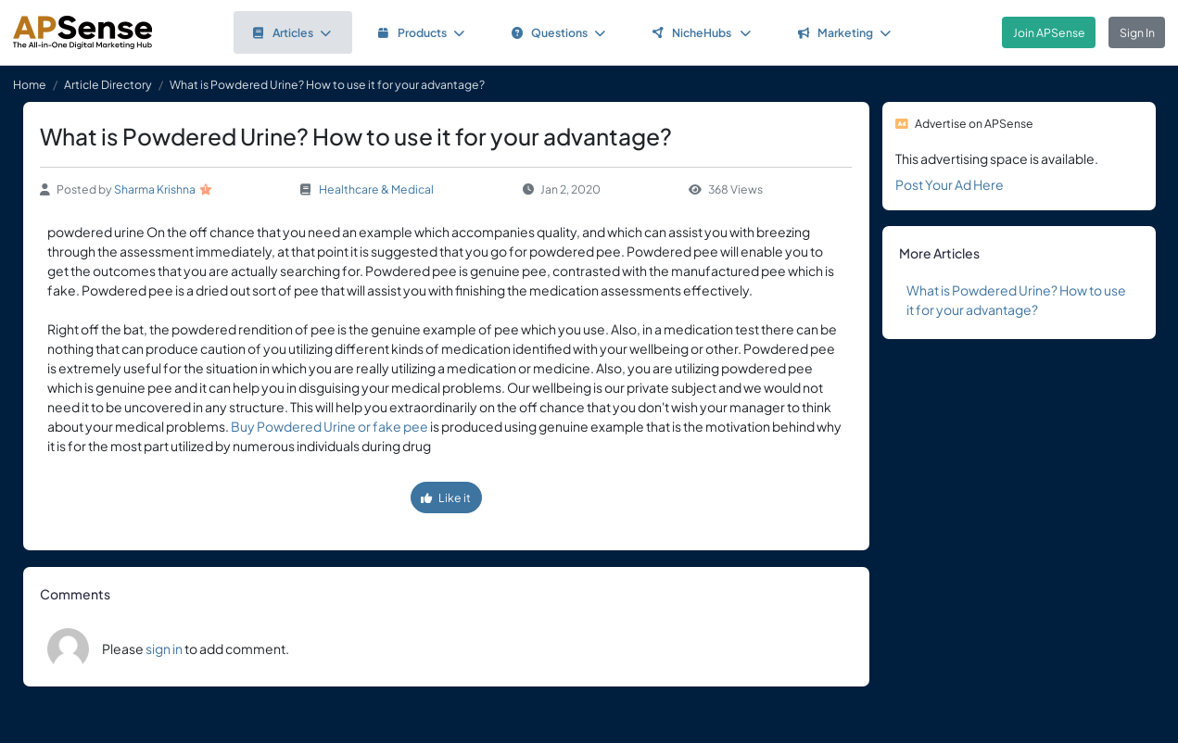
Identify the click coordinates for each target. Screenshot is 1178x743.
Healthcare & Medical (376, 189)
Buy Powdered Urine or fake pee (329, 426)
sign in (164, 648)
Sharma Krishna (155, 189)
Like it (446, 497)
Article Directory (108, 84)
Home (29, 84)
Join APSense (1049, 32)
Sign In (1137, 32)
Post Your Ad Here (949, 184)
